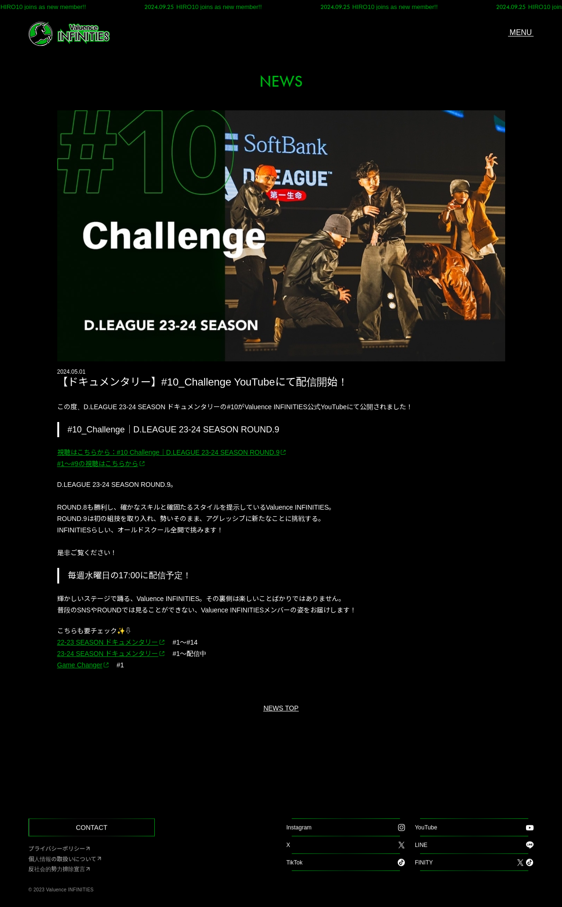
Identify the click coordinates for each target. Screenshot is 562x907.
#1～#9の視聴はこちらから (97, 463)
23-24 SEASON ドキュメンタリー (108, 653)
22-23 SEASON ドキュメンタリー (108, 642)
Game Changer (80, 665)
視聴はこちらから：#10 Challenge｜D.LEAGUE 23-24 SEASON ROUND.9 (168, 452)
